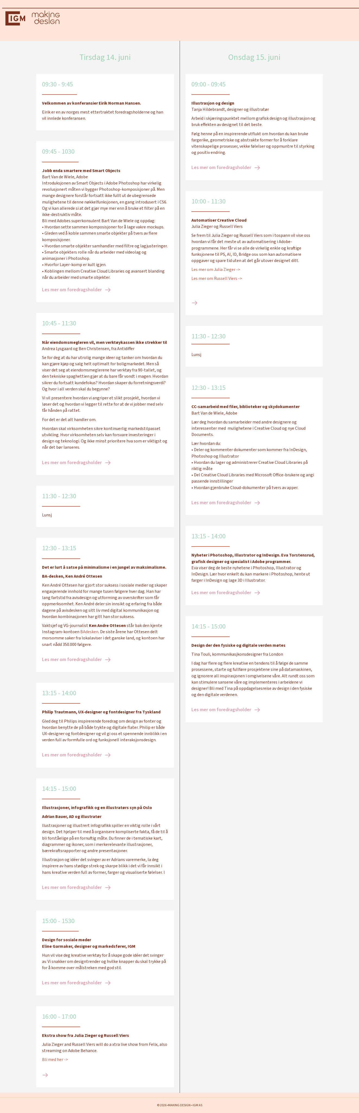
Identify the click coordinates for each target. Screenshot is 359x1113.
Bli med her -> (55, 1064)
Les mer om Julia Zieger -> (215, 274)
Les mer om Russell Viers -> (216, 283)
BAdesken (89, 636)
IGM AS (197, 1105)
